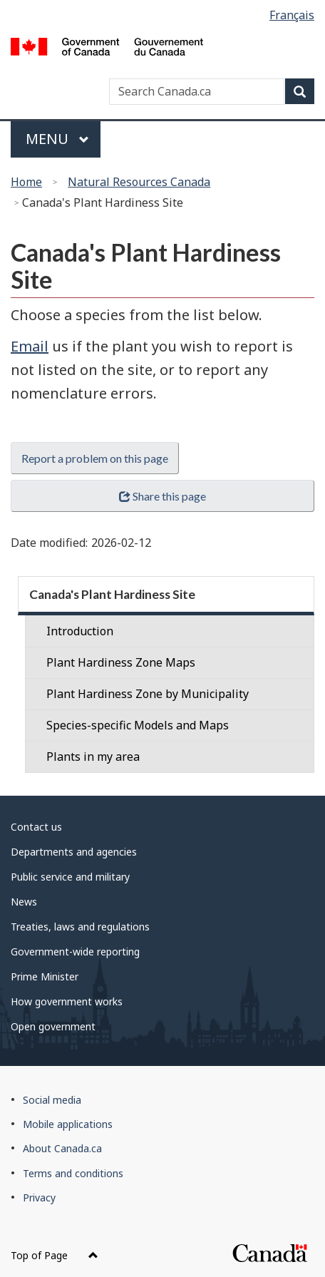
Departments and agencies (74, 851)
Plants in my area (93, 756)
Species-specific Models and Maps (137, 725)
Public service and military (70, 876)
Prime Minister (44, 976)
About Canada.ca (62, 1148)
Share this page (162, 496)
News (24, 901)
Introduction (79, 631)
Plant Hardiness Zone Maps (120, 662)
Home (26, 182)
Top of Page (54, 1255)
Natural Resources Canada (139, 182)
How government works (67, 1001)
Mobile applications (68, 1124)
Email (29, 346)
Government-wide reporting (75, 951)
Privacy (39, 1197)
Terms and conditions (73, 1173)
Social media (52, 1100)
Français (291, 15)
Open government (53, 1026)
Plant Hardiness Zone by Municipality (147, 694)
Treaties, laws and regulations (80, 926)
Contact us (36, 827)
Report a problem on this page (94, 458)
